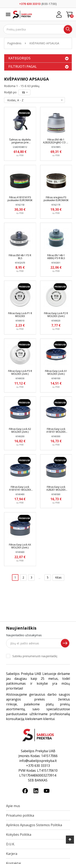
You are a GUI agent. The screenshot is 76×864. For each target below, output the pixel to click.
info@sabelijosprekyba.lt (38, 760)
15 (26, 92)
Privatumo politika (20, 815)
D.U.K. (10, 844)
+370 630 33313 (30, 4)
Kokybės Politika (18, 834)
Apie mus (13, 805)
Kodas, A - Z (33, 100)
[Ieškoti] (38, 29)
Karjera (11, 853)
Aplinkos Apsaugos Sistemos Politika (34, 825)
